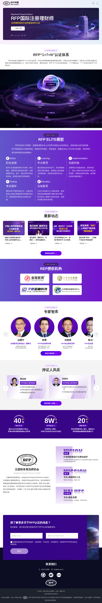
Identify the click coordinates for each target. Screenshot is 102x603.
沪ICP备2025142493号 (51, 594)
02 (22, 34)
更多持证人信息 (49, 403)
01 (12, 34)
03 (25, 34)
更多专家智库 (49, 353)
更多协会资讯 (49, 253)
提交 (19, 551)
